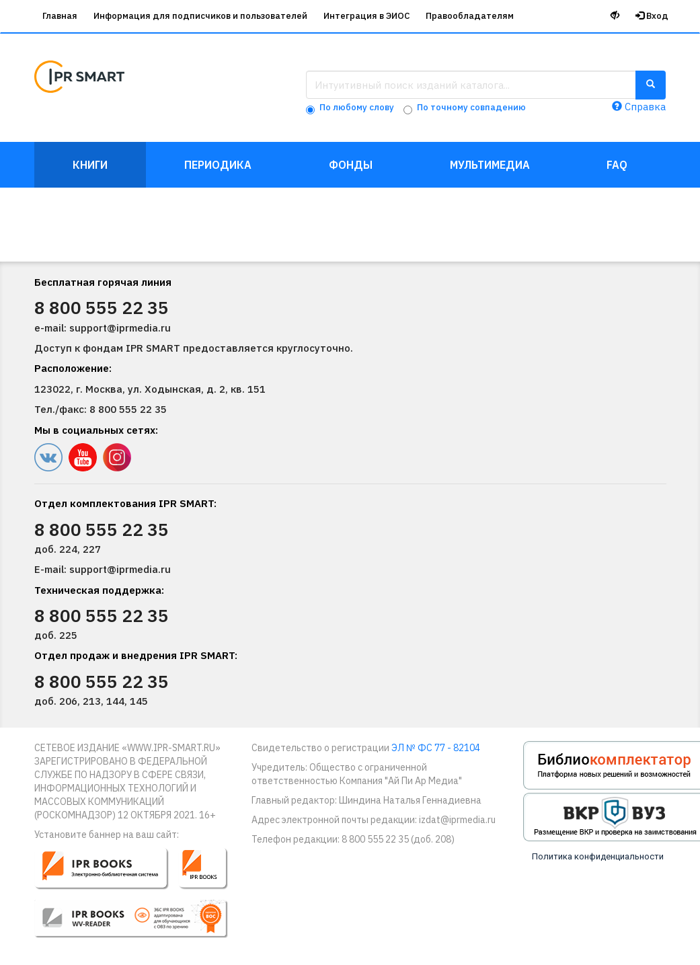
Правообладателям (470, 16)
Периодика (217, 164)
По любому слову (356, 107)
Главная (59, 16)
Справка (639, 106)
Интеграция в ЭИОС (366, 16)
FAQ (617, 164)
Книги (90, 164)
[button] (140, 899)
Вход (651, 16)
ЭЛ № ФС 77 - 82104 (435, 748)
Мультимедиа (490, 164)
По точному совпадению (471, 107)
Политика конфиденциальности (598, 856)
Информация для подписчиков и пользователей (200, 16)
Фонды (351, 164)
